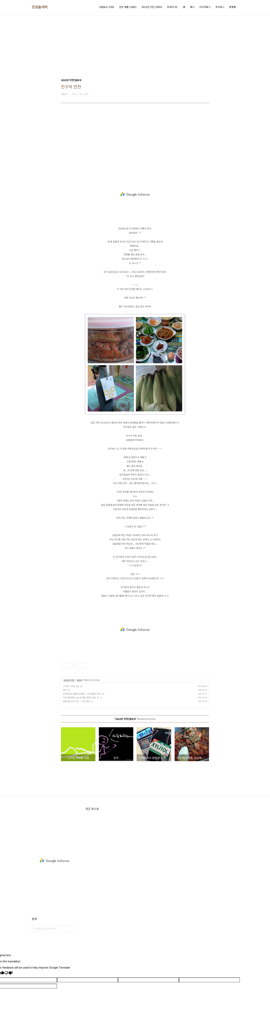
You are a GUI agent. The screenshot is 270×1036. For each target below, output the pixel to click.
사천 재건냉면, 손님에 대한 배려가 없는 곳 (81, 697)
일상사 (79, 680)
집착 (65, 689)
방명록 (232, 7)
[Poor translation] (8, 973)
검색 (73, 928)
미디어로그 (205, 7)
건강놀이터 (40, 6)
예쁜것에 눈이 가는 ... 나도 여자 (76, 701)
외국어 (172, 7)
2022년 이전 (151, 7)
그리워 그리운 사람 (71, 686)
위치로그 (219, 7)
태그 (192, 7)
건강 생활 (128, 7)
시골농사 (106, 7)
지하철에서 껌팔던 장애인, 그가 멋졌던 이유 (81, 693)
